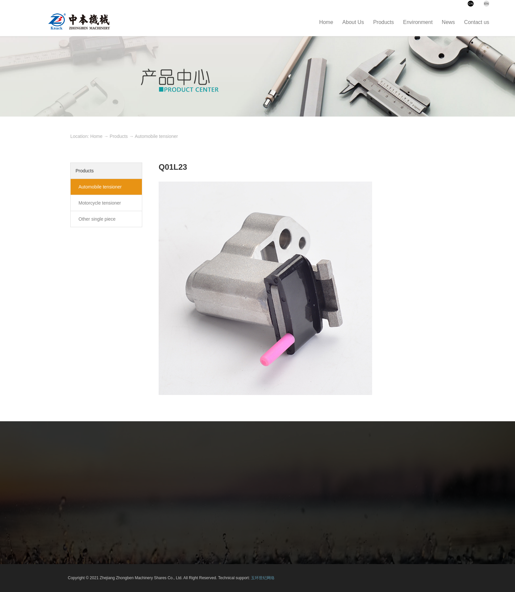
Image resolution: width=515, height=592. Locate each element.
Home (96, 136)
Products (119, 136)
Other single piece (97, 219)
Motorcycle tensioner (99, 203)
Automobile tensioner (156, 136)
